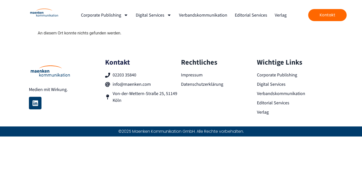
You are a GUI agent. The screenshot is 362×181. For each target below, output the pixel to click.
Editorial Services (251, 15)
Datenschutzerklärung (202, 84)
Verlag (281, 15)
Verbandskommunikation (203, 15)
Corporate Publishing (104, 15)
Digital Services (153, 15)
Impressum (192, 75)
